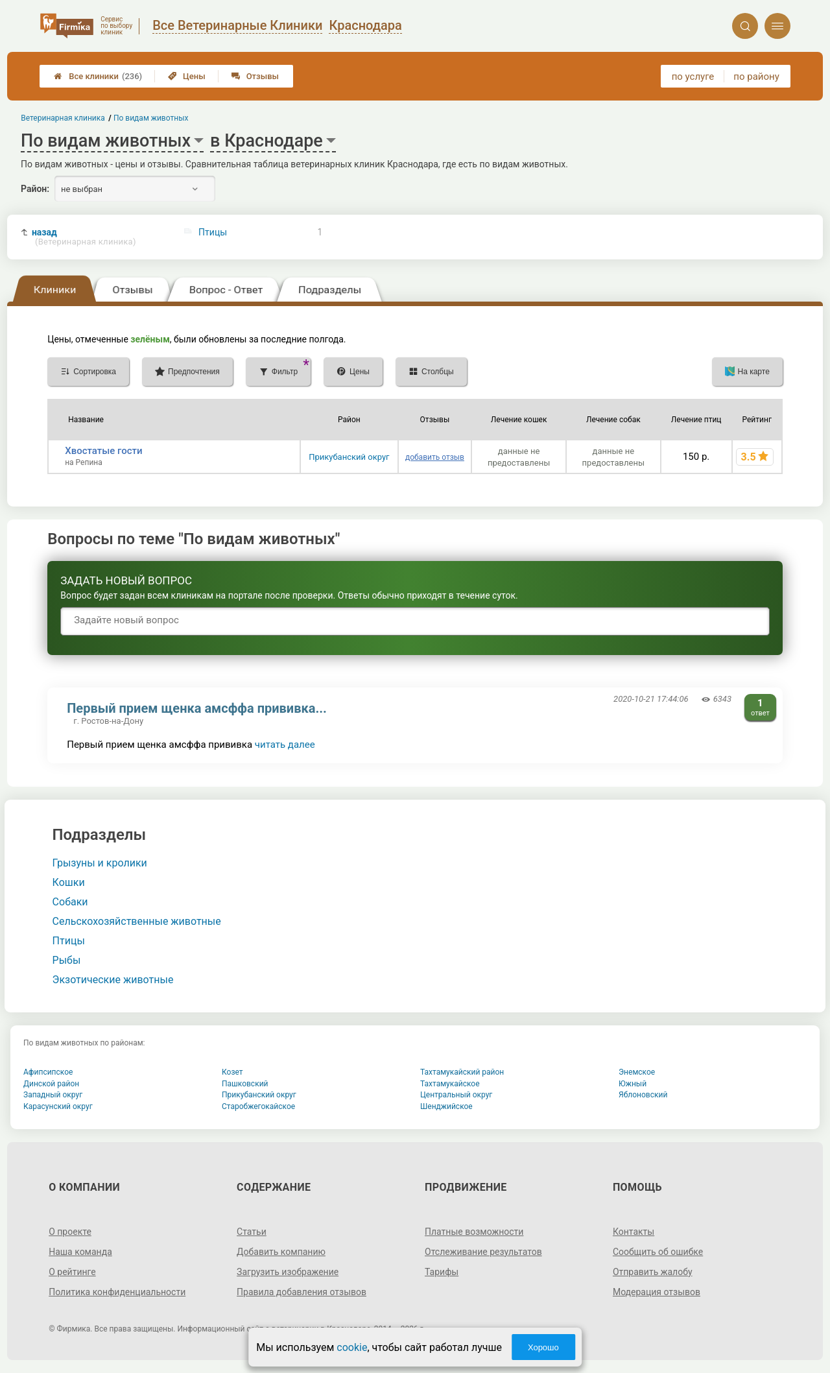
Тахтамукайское (450, 1083)
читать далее (285, 744)
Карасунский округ (58, 1106)
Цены (187, 76)
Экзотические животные (113, 979)
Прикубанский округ (349, 457)
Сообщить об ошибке (658, 1252)
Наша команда (80, 1252)
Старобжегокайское (258, 1106)
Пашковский (245, 1083)
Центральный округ (456, 1094)
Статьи (252, 1231)
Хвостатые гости (103, 451)
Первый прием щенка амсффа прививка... (197, 708)
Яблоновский (643, 1094)
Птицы (212, 232)
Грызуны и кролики (100, 863)
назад (84, 237)
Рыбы (67, 960)
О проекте (70, 1231)
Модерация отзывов (656, 1292)
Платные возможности (474, 1231)
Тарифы (441, 1272)
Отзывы (255, 76)
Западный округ (52, 1094)
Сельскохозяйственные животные (137, 921)
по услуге (693, 76)
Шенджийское (446, 1106)
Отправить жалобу (653, 1272)
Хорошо (543, 1347)
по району (756, 76)
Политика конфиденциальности (117, 1292)
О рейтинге (72, 1272)
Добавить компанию (281, 1252)
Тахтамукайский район (462, 1072)
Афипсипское (48, 1072)
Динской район (51, 1083)
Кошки (69, 882)
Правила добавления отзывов (301, 1292)
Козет (232, 1072)
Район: (35, 189)
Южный (632, 1083)
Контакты (633, 1231)
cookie (352, 1347)
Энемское (637, 1072)
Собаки (70, 902)
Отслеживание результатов (483, 1252)
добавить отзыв (434, 457)
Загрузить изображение (287, 1272)
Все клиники (98, 76)
